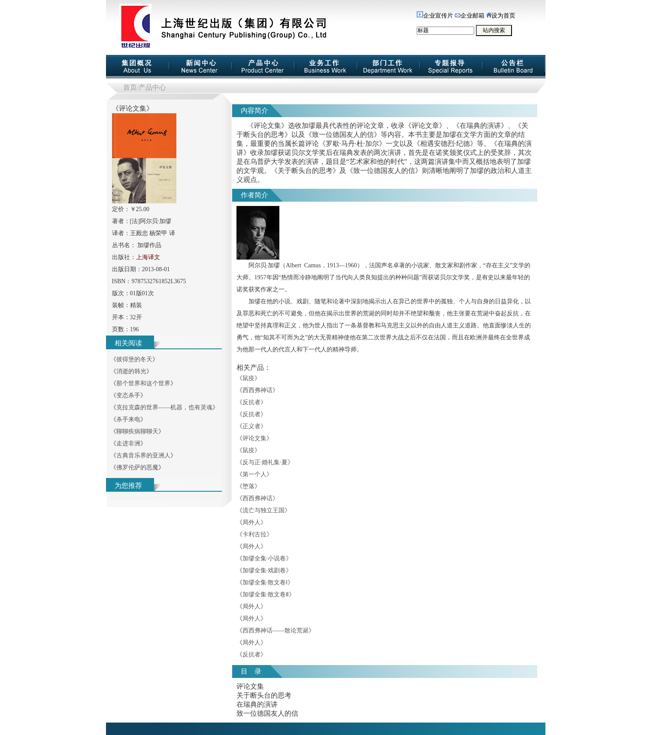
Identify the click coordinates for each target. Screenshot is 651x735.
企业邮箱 (469, 15)
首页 (130, 87)
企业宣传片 (435, 15)
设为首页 (500, 15)
